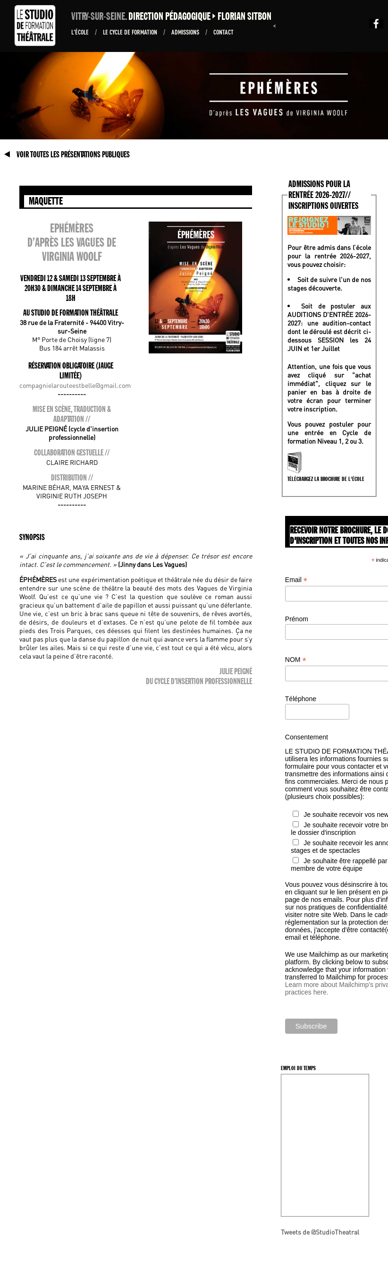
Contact (223, 31)
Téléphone (300, 699)
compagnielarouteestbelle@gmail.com (75, 385)
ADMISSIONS (186, 31)
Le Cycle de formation (131, 31)
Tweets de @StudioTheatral (320, 1231)
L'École (80, 31)
